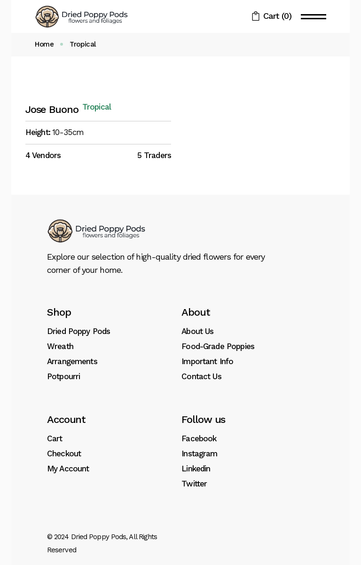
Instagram (199, 453)
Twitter (194, 483)
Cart (55, 438)
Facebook (198, 438)
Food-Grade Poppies (217, 346)
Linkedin (195, 468)
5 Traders (154, 155)
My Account (68, 468)
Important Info (207, 361)
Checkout (64, 453)
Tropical (96, 107)
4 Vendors (43, 155)
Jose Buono (51, 109)
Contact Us (201, 376)
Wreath (60, 346)
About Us (197, 331)
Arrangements (72, 361)
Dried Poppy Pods (78, 331)
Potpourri (63, 376)
